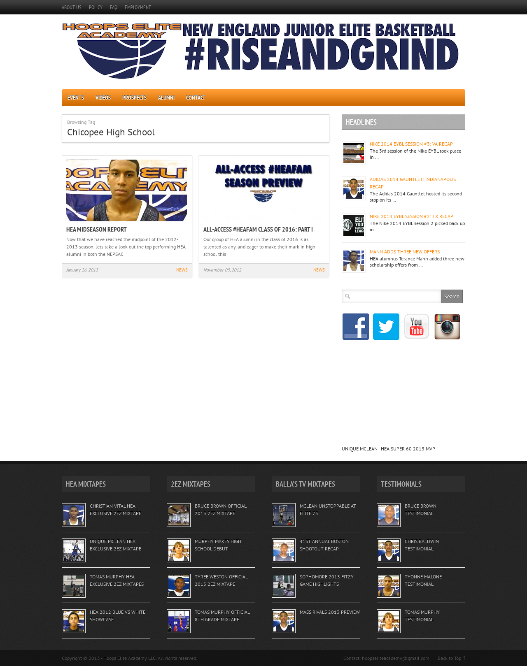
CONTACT (195, 97)
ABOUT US (72, 7)
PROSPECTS (134, 97)
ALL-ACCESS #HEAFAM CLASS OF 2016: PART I (258, 229)
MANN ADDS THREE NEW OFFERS (405, 251)
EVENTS (76, 97)
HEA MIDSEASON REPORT (96, 229)
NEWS (182, 270)
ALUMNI (166, 97)
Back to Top (449, 658)
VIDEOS (103, 97)
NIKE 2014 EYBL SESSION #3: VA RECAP (411, 144)
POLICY (96, 7)
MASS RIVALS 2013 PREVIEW (330, 612)
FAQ (113, 7)
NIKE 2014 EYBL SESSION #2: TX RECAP (411, 216)
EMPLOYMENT (138, 7)
